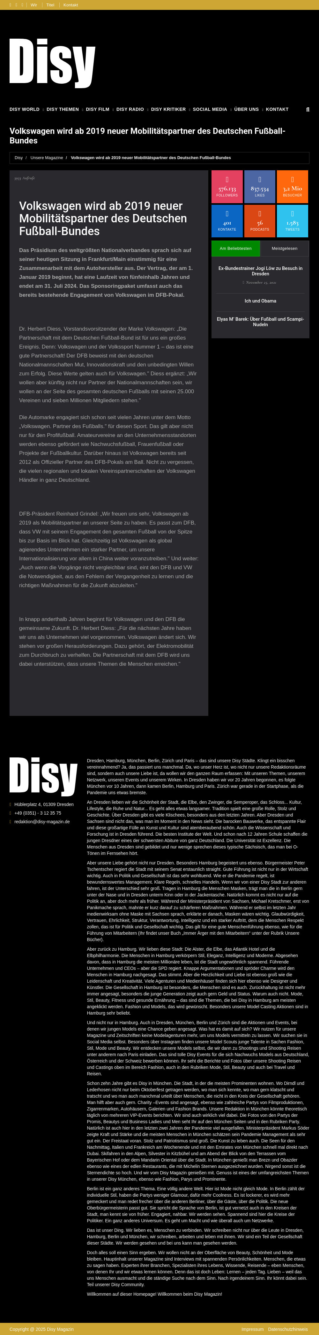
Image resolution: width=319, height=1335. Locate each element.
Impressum (252, 1328)
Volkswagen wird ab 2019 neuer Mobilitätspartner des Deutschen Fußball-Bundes (151, 157)
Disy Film (97, 109)
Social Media (210, 109)
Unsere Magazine (47, 157)
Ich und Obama (261, 296)
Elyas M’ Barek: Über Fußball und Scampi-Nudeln (260, 316)
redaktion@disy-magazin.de (42, 821)
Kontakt (70, 5)
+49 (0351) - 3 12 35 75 (37, 812)
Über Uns (246, 109)
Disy (19, 157)
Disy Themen (63, 109)
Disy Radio (130, 109)
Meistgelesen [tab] (284, 245)
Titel (50, 5)
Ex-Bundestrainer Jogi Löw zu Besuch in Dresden (260, 267)
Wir (34, 5)
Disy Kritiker (168, 109)
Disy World (25, 109)
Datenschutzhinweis (288, 1328)
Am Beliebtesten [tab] (236, 245)
